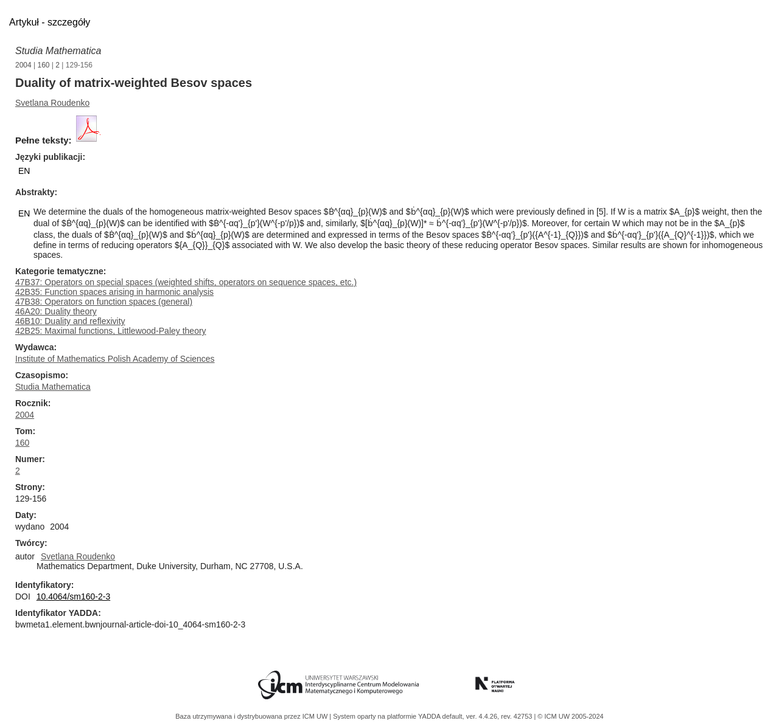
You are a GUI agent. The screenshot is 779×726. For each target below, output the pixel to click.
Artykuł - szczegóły (49, 22)
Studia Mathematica (58, 51)
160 (44, 65)
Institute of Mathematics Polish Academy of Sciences (115, 359)
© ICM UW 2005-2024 (570, 716)
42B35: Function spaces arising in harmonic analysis (114, 292)
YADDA (430, 716)
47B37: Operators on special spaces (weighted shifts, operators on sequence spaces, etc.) (186, 282)
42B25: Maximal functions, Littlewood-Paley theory (110, 331)
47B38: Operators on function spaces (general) (103, 301)
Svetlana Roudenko (52, 103)
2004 (23, 65)
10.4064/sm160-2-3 (73, 596)
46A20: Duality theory (56, 311)
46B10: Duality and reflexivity (70, 321)
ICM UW (316, 716)
